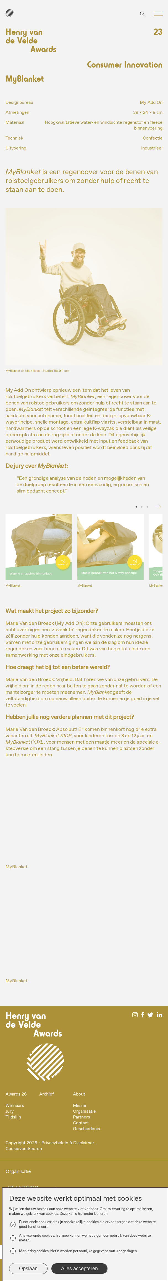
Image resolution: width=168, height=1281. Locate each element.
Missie (79, 1106)
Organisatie (84, 1111)
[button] (156, 14)
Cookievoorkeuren (24, 1149)
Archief (46, 1094)
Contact (81, 1123)
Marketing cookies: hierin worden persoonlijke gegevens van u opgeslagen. (78, 1251)
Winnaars (15, 1106)
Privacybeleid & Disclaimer (67, 1143)
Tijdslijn (13, 1117)
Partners (81, 1117)
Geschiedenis (86, 1129)
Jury (10, 1111)
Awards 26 (16, 1094)
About (79, 1094)
